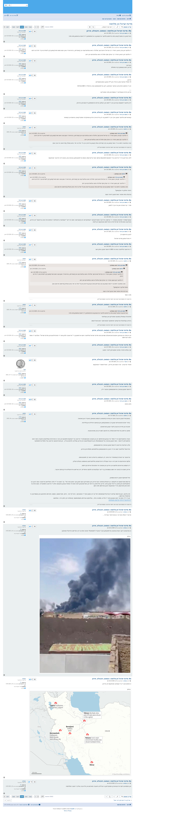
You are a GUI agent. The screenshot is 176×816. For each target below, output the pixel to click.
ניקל (25, 369)
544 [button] (30, 27)
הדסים (24, 126)
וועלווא (24, 509)
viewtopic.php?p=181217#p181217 (120, 500)
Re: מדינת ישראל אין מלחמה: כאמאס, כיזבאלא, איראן (109, 31)
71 (20, 513)
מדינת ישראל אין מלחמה (120, 24)
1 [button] (35, 27)
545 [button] (26, 27)
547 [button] (17, 27)
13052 (19, 373)
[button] (42, 27)
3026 (20, 34)
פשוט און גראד (22, 30)
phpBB (72, 808)
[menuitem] (119, 15)
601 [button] (8, 27)
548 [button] (13, 27)
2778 (20, 130)
